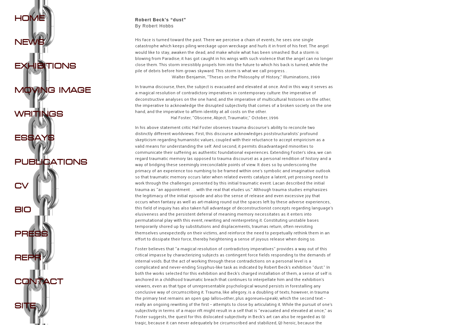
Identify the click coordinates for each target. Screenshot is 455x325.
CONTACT (38, 282)
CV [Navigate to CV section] (21, 186)
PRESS (31, 234)
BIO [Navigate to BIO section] (22, 210)
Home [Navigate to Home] (29, 19)
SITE (25, 306)
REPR (27, 258)
